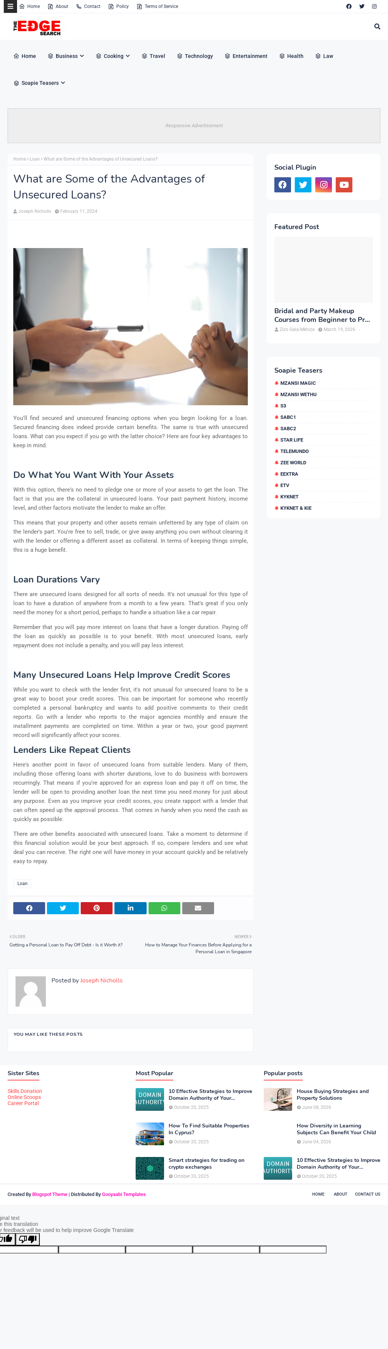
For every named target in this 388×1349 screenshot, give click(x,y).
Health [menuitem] (291, 56)
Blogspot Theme (49, 1194)
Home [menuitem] (24, 56)
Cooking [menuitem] (109, 56)
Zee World (293, 462)
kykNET (289, 497)
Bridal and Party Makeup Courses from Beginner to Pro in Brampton (321, 316)
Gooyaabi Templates (124, 1194)
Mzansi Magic (298, 383)
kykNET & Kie (295, 508)
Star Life (291, 440)
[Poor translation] (28, 1239)
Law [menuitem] (324, 56)
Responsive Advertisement (194, 125)
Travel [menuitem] (153, 56)
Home (29, 6)
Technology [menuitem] (195, 56)
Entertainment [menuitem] (246, 56)
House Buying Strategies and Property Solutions (333, 1095)
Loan (35, 159)
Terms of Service (157, 6)
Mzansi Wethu (298, 394)
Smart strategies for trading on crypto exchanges (206, 1164)
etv (284, 485)
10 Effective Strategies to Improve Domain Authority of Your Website (210, 1095)
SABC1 (288, 417)
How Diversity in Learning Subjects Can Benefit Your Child (336, 1129)
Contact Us (367, 1194)
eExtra (289, 474)
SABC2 (288, 428)
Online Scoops (24, 1097)
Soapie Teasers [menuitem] (36, 83)
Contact (88, 6)
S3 (283, 406)
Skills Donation (25, 1091)
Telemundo (294, 451)
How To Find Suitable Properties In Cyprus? (209, 1129)
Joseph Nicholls (34, 211)
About (57, 6)
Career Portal (23, 1103)
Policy (118, 6)
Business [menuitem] (62, 56)
